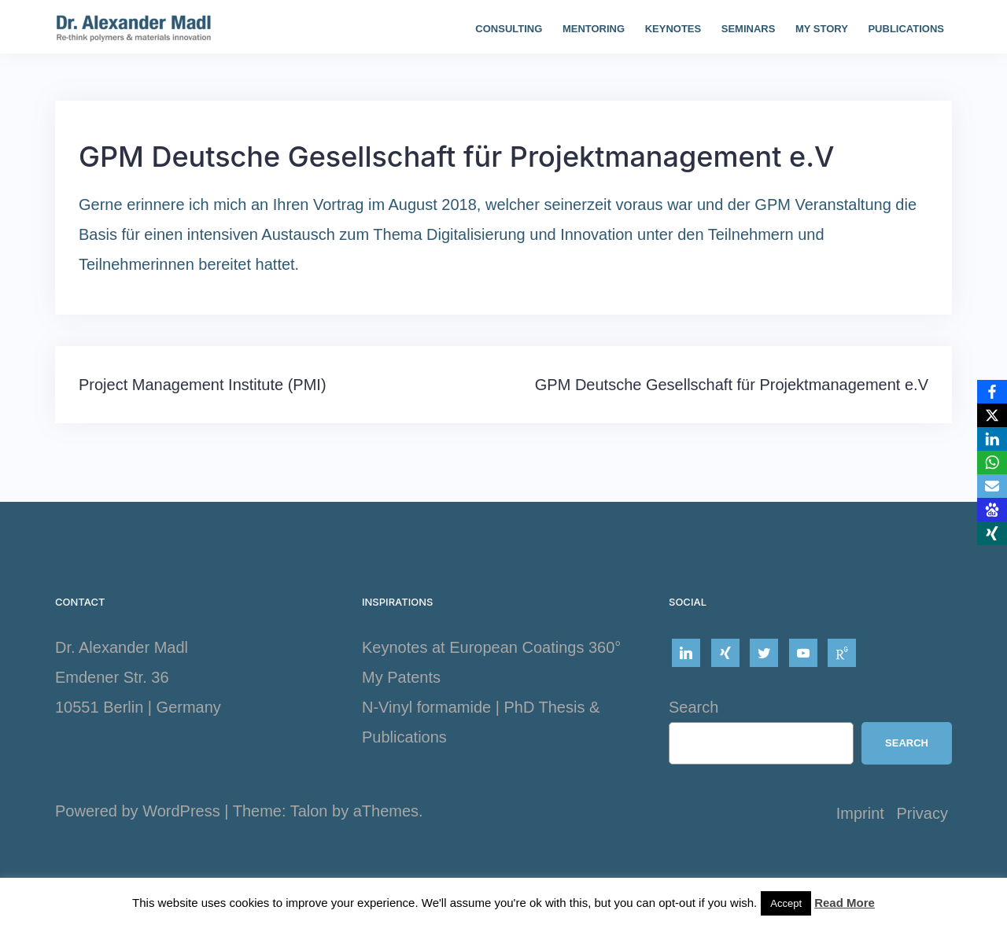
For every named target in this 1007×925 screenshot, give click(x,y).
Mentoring (594, 29)
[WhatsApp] (992, 462)
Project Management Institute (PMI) (202, 384)
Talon (309, 811)
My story (821, 29)
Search (693, 707)
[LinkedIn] (992, 439)
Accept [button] (786, 903)
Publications (906, 29)
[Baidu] (992, 509)
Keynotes (673, 29)
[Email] (992, 486)
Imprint (860, 813)
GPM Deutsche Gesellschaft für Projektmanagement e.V (731, 384)
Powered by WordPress (137, 811)
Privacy (922, 813)
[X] (992, 415)
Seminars (748, 29)
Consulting (508, 29)
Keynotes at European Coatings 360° (491, 647)
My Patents (401, 677)
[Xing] (992, 533)
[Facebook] (992, 392)
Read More (844, 902)
